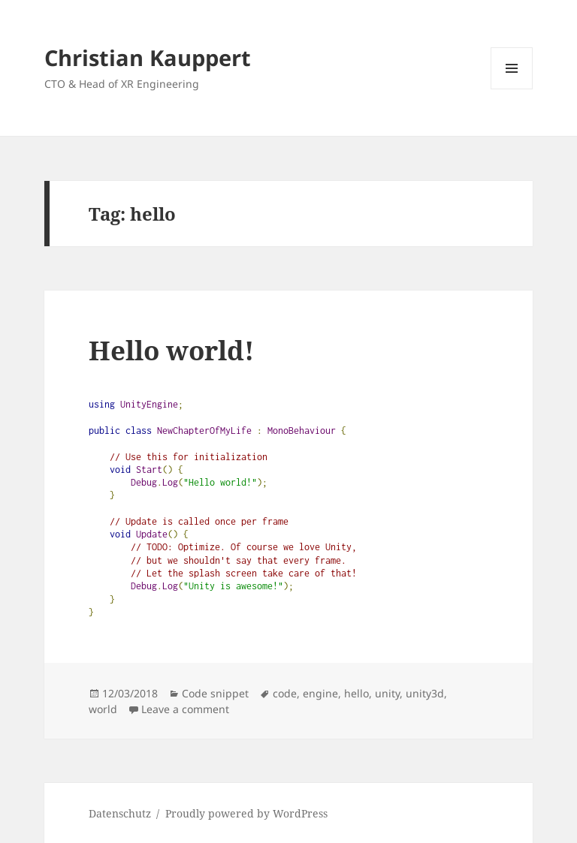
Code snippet (215, 693)
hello (356, 693)
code (285, 693)
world (103, 709)
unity (387, 693)
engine (320, 693)
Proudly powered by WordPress (246, 813)
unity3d (425, 693)
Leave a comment (185, 709)
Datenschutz (120, 813)
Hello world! (171, 350)
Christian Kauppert (147, 57)
